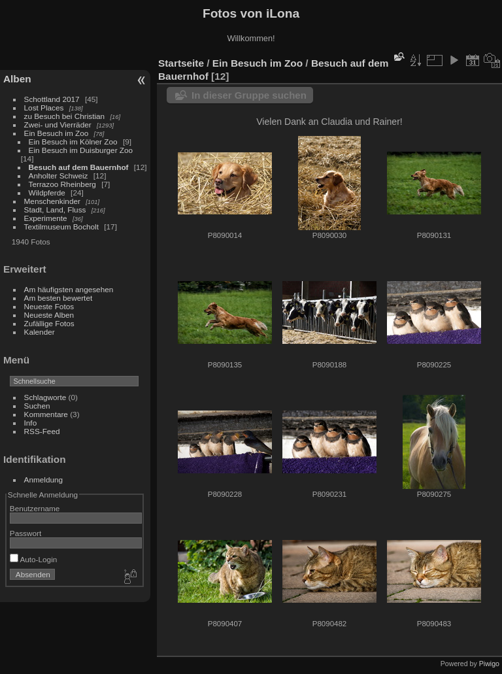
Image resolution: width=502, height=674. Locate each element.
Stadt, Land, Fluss (55, 209)
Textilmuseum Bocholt (61, 226)
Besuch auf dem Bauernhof (79, 167)
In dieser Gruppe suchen (249, 95)
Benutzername (35, 508)
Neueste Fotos (49, 306)
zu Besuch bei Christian (64, 116)
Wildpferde (47, 192)
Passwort (25, 533)
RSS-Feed (42, 431)
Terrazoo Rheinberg (62, 184)
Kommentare (46, 414)
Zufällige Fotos (49, 323)
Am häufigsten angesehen (69, 289)
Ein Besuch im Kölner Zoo (73, 141)
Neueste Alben (49, 315)
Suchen (37, 405)
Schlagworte (45, 397)
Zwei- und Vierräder (58, 124)
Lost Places (44, 107)
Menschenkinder (52, 201)
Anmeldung (43, 479)
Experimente (45, 218)
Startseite (181, 63)
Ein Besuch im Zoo (56, 133)
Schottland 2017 (52, 99)
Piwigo (489, 663)
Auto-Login (34, 559)
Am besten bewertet (58, 298)
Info (30, 422)
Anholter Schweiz (58, 175)
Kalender (39, 332)
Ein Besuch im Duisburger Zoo (81, 150)
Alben (17, 78)
